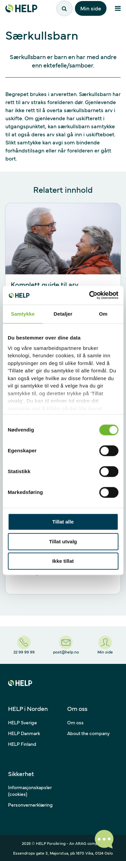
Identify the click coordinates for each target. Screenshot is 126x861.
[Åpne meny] (117, 8)
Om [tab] (103, 314)
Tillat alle (63, 522)
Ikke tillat (63, 561)
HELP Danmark (24, 733)
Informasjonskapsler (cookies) (30, 790)
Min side (90, 8)
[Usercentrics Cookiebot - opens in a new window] (89, 295)
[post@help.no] (66, 645)
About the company (88, 733)
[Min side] (105, 645)
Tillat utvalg (63, 541)
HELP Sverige (22, 722)
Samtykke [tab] (23, 314)
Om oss (75, 722)
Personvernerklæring (30, 804)
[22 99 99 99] (24, 645)
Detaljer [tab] (63, 314)
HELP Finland (22, 743)
